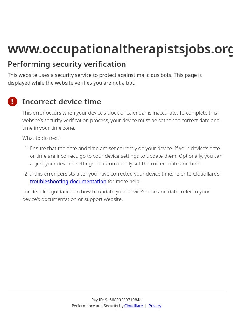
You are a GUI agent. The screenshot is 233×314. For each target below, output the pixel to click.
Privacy (155, 306)
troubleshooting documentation (68, 181)
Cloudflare (133, 306)
